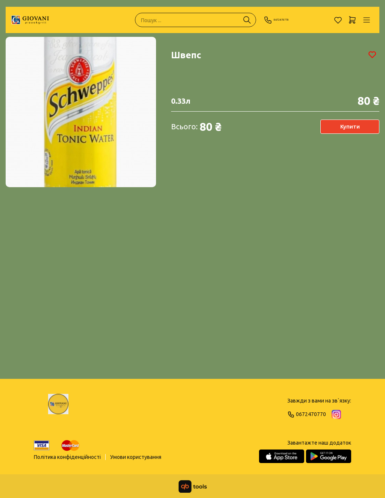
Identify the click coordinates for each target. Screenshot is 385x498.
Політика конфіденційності (67, 457)
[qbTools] (193, 486)
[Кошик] (352, 19)
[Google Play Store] (328, 456)
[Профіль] (366, 19)
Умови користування (135, 457)
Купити (349, 126)
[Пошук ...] (247, 19)
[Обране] (338, 19)
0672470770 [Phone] (284, 19)
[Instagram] (336, 414)
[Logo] (58, 407)
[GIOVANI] (30, 19)
